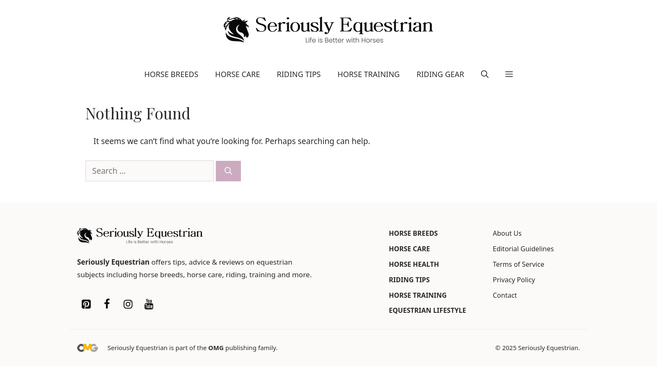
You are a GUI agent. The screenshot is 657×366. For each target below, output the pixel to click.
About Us (507, 233)
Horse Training (368, 74)
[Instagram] (128, 304)
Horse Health (414, 264)
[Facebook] (107, 304)
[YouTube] (148, 304)
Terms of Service (518, 264)
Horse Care (237, 74)
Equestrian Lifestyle (427, 310)
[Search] (228, 171)
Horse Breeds (171, 74)
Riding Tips (299, 74)
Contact (505, 295)
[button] (485, 74)
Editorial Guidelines (523, 248)
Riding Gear (440, 74)
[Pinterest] (86, 304)
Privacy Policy (514, 279)
